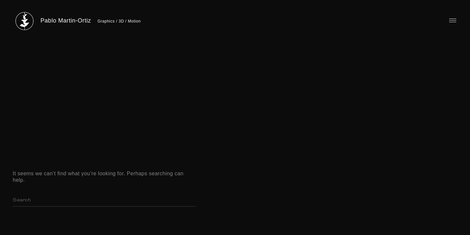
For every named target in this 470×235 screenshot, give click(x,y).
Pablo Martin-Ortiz (65, 20)
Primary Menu (452, 20)
